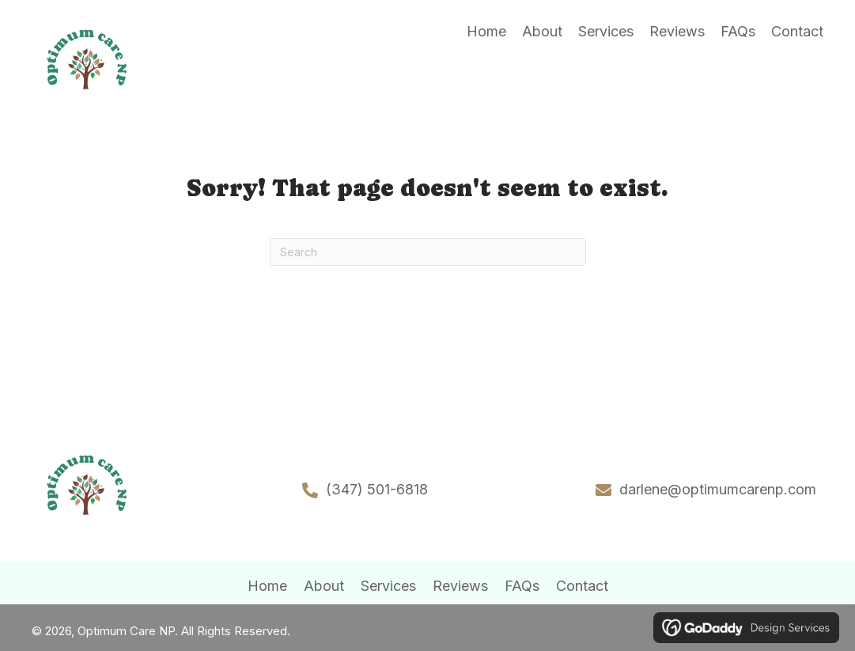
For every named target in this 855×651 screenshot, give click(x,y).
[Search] (428, 252)
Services (388, 585)
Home (267, 585)
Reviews (460, 585)
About (324, 585)
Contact (582, 585)
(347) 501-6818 (377, 489)
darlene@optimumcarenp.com (717, 489)
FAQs (522, 585)
